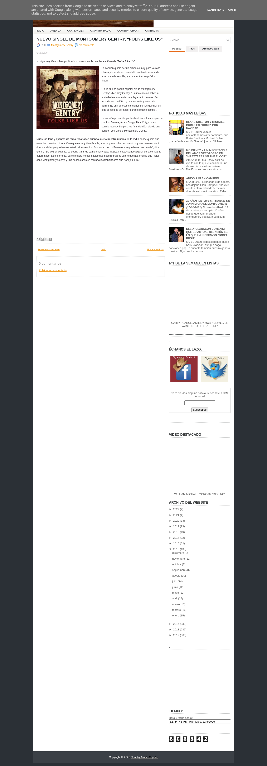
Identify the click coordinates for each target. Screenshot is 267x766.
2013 (176, 629)
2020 (176, 520)
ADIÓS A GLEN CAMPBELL (203, 178)
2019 (176, 526)
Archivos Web (210, 48)
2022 (176, 509)
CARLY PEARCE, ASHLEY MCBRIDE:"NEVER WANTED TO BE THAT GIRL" (199, 324)
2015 (176, 549)
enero (176, 615)
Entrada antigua (155, 249)
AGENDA (55, 30)
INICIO (40, 30)
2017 (176, 537)
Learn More (215, 9)
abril (175, 598)
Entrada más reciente (49, 249)
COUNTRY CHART (128, 30)
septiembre (179, 570)
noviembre (179, 558)
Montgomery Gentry (62, 45)
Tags (192, 48)
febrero (177, 609)
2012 (176, 635)
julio (175, 581)
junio (175, 587)
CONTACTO (152, 30)
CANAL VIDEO (75, 30)
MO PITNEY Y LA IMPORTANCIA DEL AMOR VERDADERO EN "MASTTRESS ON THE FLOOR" (206, 153)
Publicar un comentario (53, 270)
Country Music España (144, 757)
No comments (86, 45)
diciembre (178, 552)
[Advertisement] (200, 80)
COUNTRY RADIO (100, 30)
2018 (176, 532)
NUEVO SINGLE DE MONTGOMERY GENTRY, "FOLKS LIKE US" (100, 39)
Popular (177, 48)
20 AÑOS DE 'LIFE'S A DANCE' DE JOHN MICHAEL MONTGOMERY (208, 202)
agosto (176, 575)
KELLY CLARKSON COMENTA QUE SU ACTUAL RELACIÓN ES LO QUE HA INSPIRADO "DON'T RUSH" (207, 233)
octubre (177, 564)
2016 (176, 543)
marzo (176, 604)
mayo (176, 592)
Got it (232, 9)
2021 (176, 515)
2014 (176, 623)
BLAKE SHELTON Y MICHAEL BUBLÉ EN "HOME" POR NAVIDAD (205, 125)
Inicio (103, 249)
